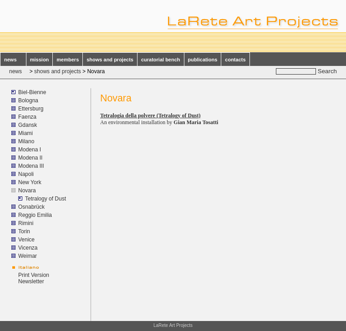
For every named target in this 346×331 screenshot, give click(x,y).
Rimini (25, 223)
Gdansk (27, 125)
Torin (24, 231)
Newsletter (31, 281)
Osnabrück (31, 207)
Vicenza (27, 248)
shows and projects (109, 59)
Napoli (26, 174)
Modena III (31, 166)
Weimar (27, 256)
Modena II (30, 158)
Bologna (28, 100)
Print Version (33, 275)
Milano (26, 141)
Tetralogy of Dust (45, 199)
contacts (235, 59)
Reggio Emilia (35, 215)
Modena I (29, 149)
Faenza (27, 117)
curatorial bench (160, 59)
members (67, 59)
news (13, 59)
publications (203, 59)
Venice (26, 239)
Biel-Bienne (32, 92)
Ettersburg (30, 108)
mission (39, 59)
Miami (25, 133)
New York (29, 182)
